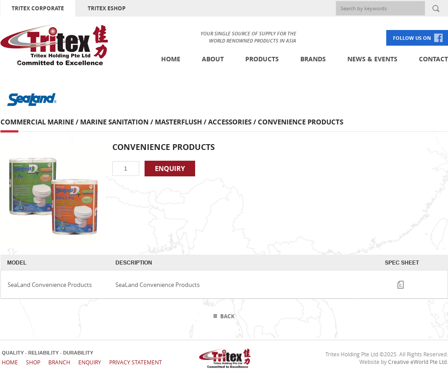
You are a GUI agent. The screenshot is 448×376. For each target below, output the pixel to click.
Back (227, 316)
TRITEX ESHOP (107, 8)
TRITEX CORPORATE (38, 8)
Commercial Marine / (40, 122)
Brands (313, 59)
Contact (433, 59)
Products (262, 59)
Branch (59, 362)
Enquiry (89, 362)
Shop (33, 362)
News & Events (372, 59)
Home (170, 59)
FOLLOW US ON (412, 37)
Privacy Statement (135, 362)
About (213, 59)
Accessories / (233, 122)
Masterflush (178, 122)
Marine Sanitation (114, 122)
